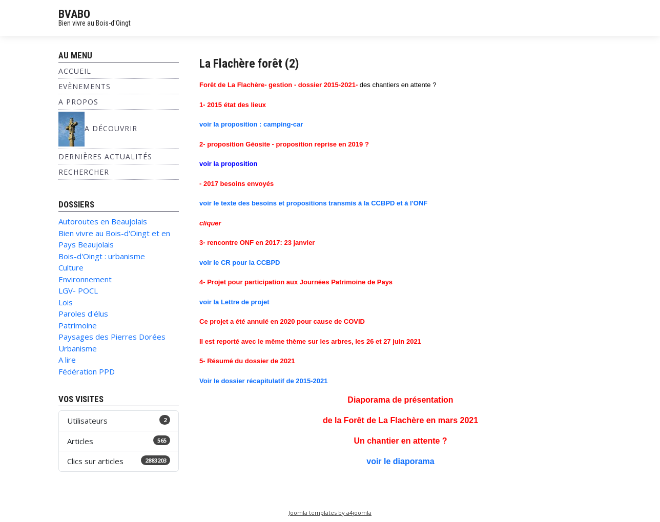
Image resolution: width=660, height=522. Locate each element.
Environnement (85, 279)
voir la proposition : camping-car (251, 124)
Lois (65, 302)
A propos (78, 102)
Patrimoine (77, 325)
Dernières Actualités (105, 156)
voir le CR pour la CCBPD (239, 262)
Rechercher (83, 172)
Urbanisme (77, 348)
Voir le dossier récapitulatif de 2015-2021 (263, 381)
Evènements (84, 86)
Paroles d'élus (83, 313)
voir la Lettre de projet (234, 302)
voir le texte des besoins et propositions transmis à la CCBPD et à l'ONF (313, 203)
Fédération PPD (86, 371)
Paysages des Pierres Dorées (112, 336)
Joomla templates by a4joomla (330, 512)
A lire (67, 359)
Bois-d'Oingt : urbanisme (101, 256)
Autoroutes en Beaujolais (102, 221)
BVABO (74, 14)
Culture (71, 267)
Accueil (74, 71)
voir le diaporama (400, 461)
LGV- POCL (78, 290)
